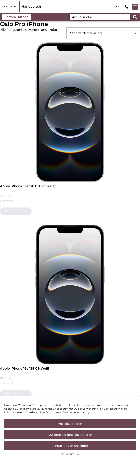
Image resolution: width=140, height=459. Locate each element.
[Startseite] (11, 6)
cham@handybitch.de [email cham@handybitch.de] (118, 6)
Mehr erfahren (16, 211)
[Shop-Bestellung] (103, 33)
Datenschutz (66, 453)
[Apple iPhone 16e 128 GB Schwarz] (70, 112)
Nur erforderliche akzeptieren (70, 435)
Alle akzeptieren (70, 424)
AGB (78, 453)
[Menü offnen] (135, 7)
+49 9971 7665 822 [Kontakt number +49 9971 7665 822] (127, 6)
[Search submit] (135, 17)
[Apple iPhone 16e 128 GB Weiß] (70, 294)
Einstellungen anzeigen (70, 446)
